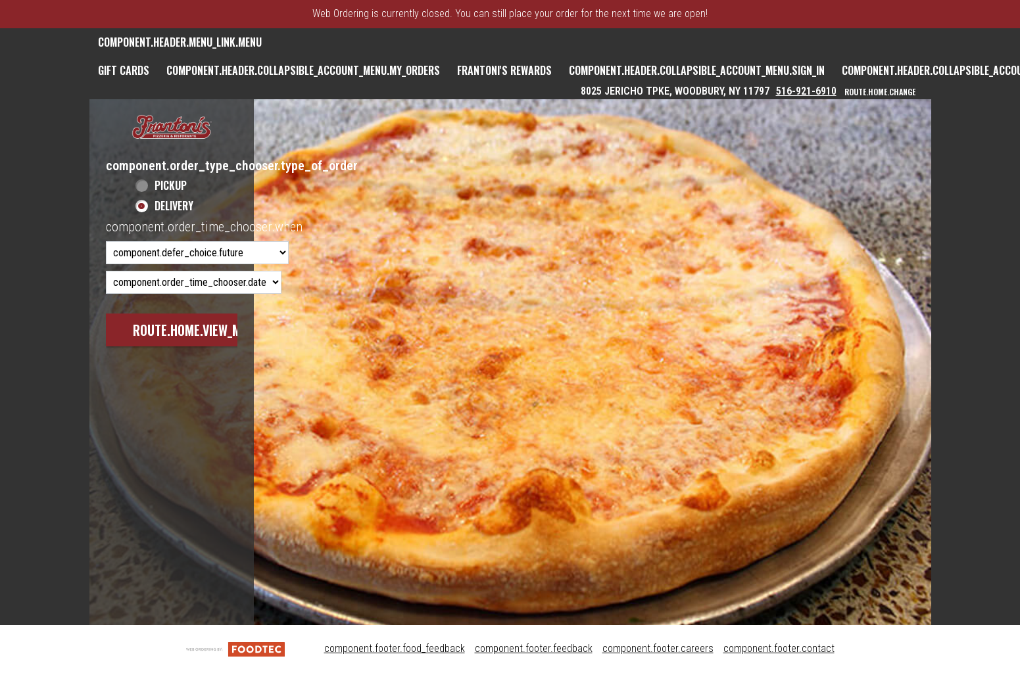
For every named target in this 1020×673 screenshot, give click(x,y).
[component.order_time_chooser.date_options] (193, 282)
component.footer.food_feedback (394, 648)
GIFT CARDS (123, 70)
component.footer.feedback (534, 648)
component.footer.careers (658, 648)
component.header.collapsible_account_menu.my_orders (303, 70)
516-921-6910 (806, 91)
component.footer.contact (779, 648)
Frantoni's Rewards (504, 70)
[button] (171, 128)
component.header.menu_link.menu (180, 42)
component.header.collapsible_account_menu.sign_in (697, 70)
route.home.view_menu (197, 330)
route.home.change (879, 91)
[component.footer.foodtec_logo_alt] (235, 648)
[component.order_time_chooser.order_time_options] (197, 252)
